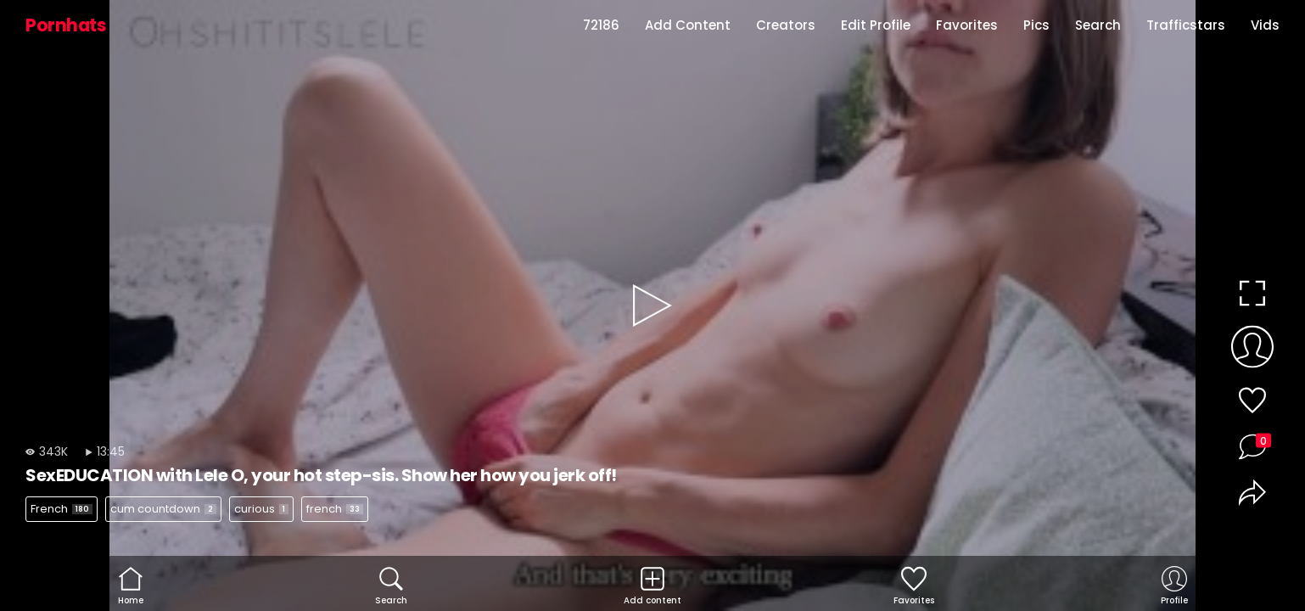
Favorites (967, 25)
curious (261, 509)
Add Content (688, 25)
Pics (1036, 25)
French (61, 509)
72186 (601, 25)
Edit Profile (875, 25)
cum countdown (163, 509)
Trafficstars (1185, 25)
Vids (1265, 25)
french (334, 509)
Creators (785, 25)
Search (1098, 25)
